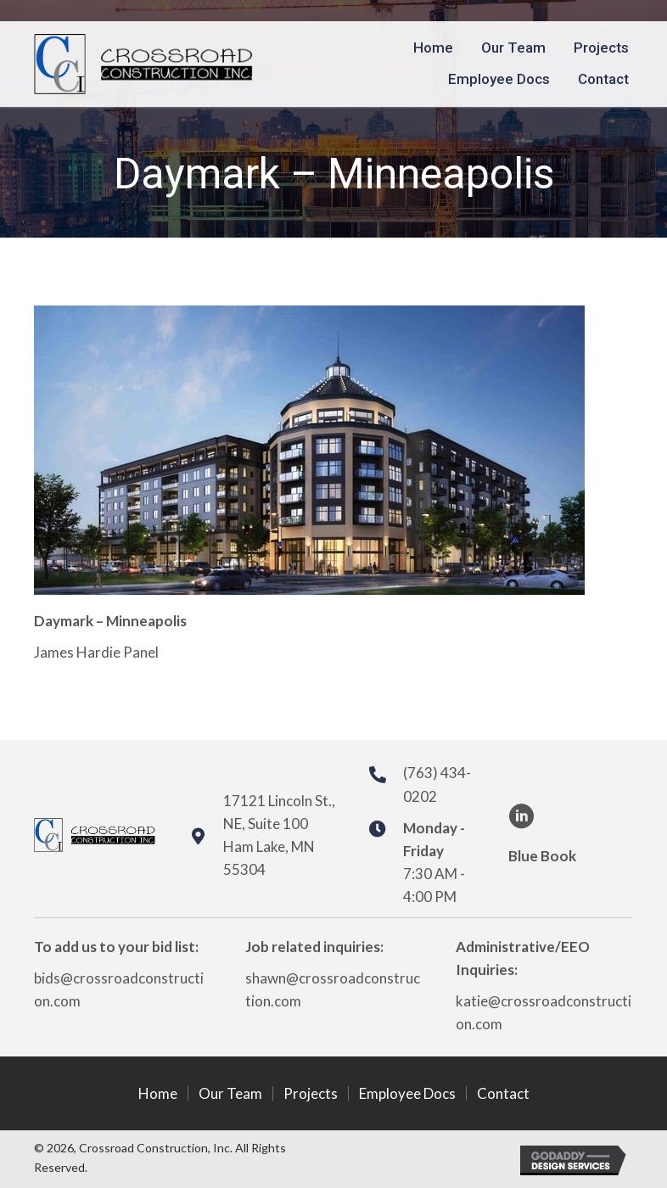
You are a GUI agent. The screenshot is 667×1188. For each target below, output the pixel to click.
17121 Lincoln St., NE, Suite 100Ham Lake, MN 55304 (279, 835)
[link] (433, 48)
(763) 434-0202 (437, 784)
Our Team (230, 1093)
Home (157, 1093)
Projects (310, 1093)
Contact (503, 1093)
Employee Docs (407, 1093)
